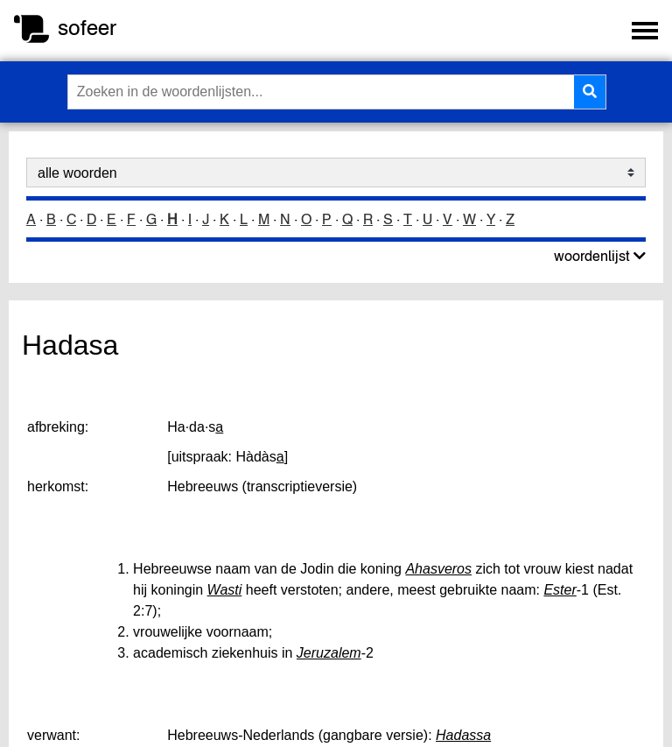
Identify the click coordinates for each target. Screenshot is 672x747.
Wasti (224, 589)
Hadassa (463, 735)
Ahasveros (438, 568)
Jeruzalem (329, 652)
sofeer (87, 27)
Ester (559, 589)
